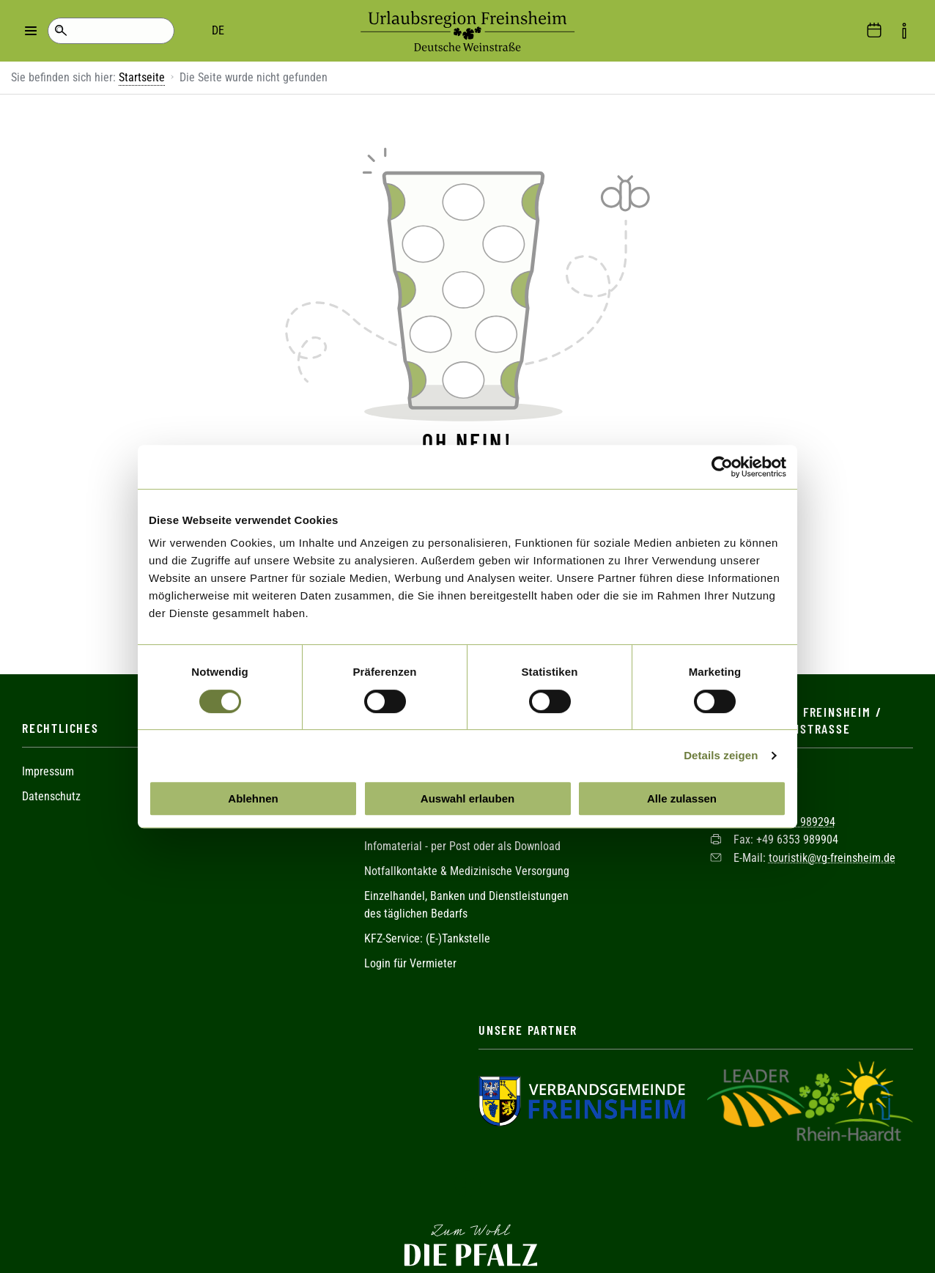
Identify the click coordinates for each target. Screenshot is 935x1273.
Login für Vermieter (410, 937)
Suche (60, 30)
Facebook (467, 1157)
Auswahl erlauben (467, 798)
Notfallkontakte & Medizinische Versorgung (466, 845)
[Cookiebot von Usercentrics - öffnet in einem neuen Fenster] (722, 467)
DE (117, 30)
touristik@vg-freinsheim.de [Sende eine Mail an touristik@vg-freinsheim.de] (832, 831)
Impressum (48, 745)
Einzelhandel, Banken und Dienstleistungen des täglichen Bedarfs (466, 878)
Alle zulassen (682, 798)
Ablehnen (253, 798)
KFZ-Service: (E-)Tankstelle (427, 912)
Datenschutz (51, 770)
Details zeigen (721, 755)
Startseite (142, 77)
